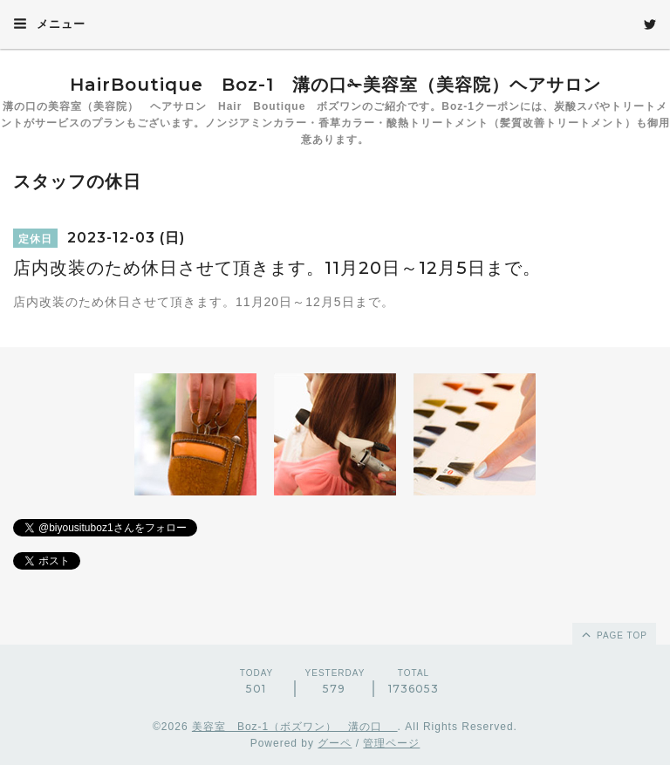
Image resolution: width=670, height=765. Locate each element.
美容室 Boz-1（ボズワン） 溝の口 (295, 727)
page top (613, 634)
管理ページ (391, 743)
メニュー (49, 24)
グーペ (335, 743)
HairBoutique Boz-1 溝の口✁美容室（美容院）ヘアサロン (335, 84)
